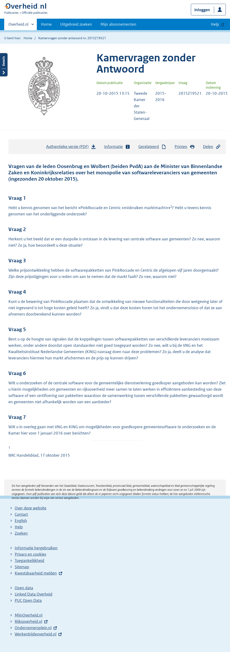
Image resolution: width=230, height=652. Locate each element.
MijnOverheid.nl (28, 615)
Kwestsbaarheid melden (36, 573)
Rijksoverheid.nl (28, 621)
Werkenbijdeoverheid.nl (35, 634)
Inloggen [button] (202, 9)
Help (19, 526)
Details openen (3, 64)
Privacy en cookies (30, 554)
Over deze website (30, 508)
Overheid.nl (18, 25)
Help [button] (215, 24)
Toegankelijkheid (29, 560)
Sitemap (22, 566)
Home (46, 24)
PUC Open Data (28, 600)
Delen (212, 146)
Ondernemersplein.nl (33, 627)
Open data (24, 587)
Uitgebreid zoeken (76, 24)
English (21, 520)
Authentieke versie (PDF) (71, 148)
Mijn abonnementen (118, 24)
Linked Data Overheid (33, 594)
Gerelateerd (152, 146)
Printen (185, 146)
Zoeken (21, 533)
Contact (21, 514)
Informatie (117, 146)
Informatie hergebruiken (36, 547)
